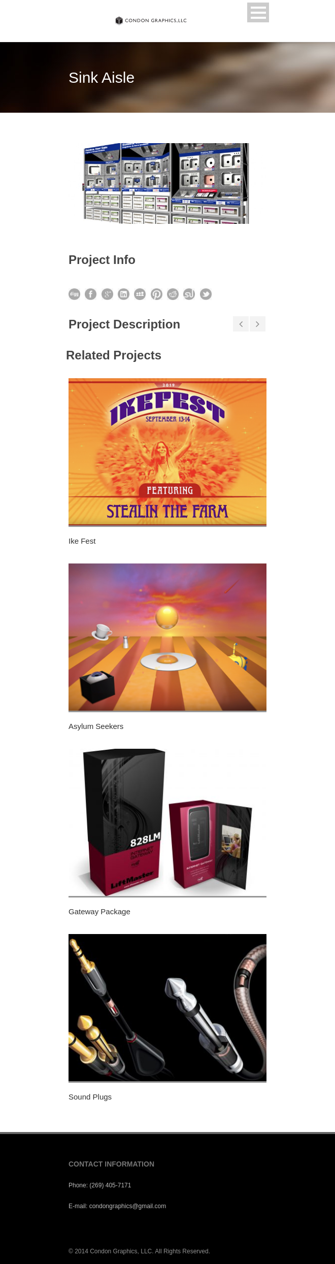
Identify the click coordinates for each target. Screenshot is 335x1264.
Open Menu (258, 12)
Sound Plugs (90, 1096)
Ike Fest (82, 541)
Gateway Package (99, 911)
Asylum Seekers (96, 726)
